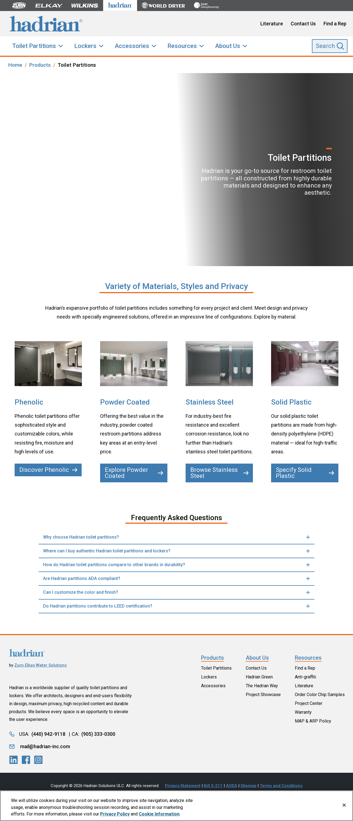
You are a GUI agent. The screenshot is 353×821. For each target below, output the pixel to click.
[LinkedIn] (13, 759)
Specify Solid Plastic (305, 472)
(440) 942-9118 (48, 734)
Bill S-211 (213, 785)
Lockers (85, 45)
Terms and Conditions (281, 785)
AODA (231, 785)
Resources (182, 45)
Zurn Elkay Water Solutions (40, 665)
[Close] (344, 806)
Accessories (132, 45)
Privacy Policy (115, 815)
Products (212, 657)
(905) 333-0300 (98, 734)
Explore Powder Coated (134, 472)
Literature (271, 23)
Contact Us (303, 23)
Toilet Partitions (34, 45)
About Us (227, 45)
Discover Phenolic (48, 469)
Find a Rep (334, 23)
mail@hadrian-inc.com (45, 746)
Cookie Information (159, 815)
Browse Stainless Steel (219, 472)
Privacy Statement (182, 785)
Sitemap (248, 785)
